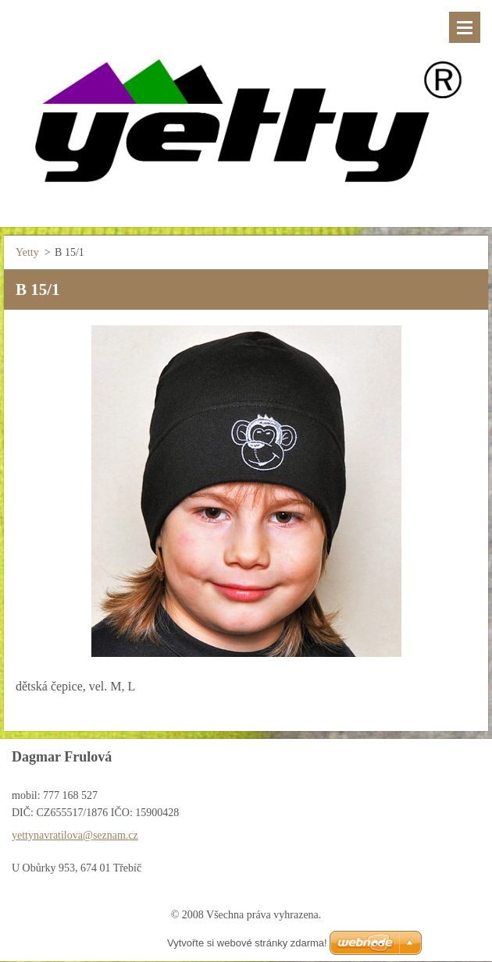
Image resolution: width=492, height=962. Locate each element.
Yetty (27, 252)
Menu (464, 27)
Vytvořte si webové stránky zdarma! (247, 943)
